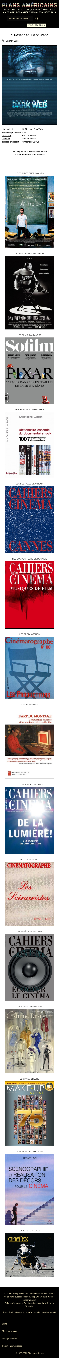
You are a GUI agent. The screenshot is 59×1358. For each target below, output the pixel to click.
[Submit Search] (37, 18)
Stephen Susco (13, 41)
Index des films (36, 25)
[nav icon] (6, 25)
